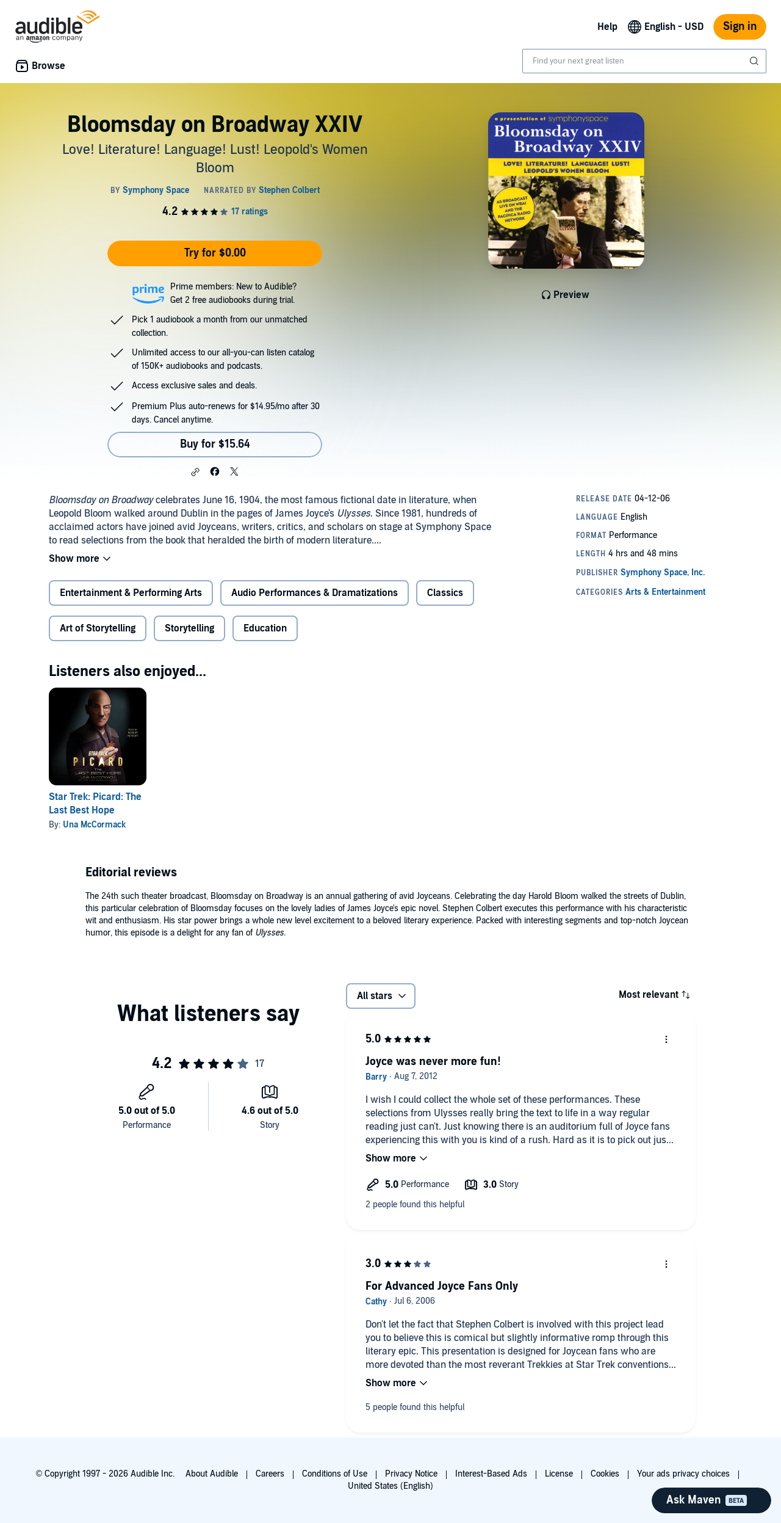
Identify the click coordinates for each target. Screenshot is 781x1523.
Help (607, 27)
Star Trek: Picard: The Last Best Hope (95, 803)
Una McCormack (94, 825)
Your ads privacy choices (683, 1474)
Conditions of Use (334, 1474)
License (559, 1474)
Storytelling (189, 628)
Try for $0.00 (215, 253)
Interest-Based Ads (491, 1474)
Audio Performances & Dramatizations (314, 593)
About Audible (211, 1474)
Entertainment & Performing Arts (131, 593)
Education (265, 628)
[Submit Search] (755, 61)
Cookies (605, 1474)
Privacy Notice (411, 1474)
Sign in (740, 26)
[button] (195, 472)
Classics (445, 593)
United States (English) (390, 1486)
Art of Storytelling (97, 628)
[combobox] (644, 61)
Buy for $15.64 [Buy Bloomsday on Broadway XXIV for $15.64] (215, 444)
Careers (270, 1474)
